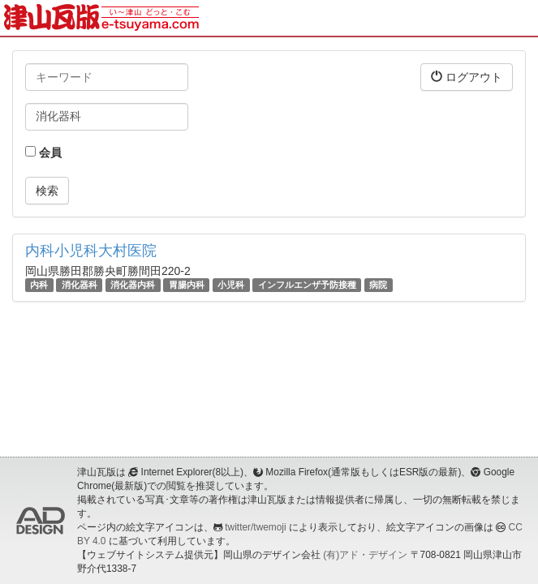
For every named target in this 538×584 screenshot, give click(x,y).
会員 (43, 152)
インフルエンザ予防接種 (307, 285)
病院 (378, 285)
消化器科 (79, 285)
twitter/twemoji (255, 527)
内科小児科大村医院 (91, 251)
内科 (39, 285)
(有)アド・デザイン (365, 554)
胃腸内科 (186, 285)
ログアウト (466, 77)
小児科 (230, 285)
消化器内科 (132, 285)
